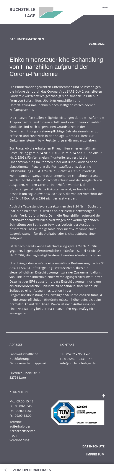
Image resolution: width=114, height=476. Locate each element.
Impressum (95, 454)
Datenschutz (93, 446)
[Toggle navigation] (105, 7)
